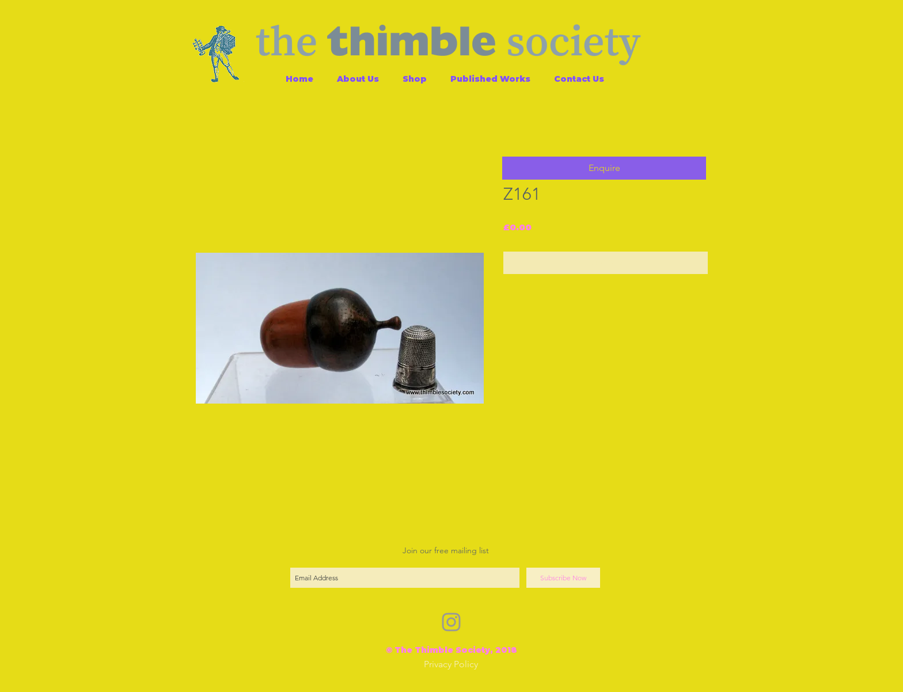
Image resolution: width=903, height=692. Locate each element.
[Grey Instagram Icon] (451, 622)
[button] (604, 168)
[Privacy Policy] (451, 664)
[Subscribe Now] (563, 578)
